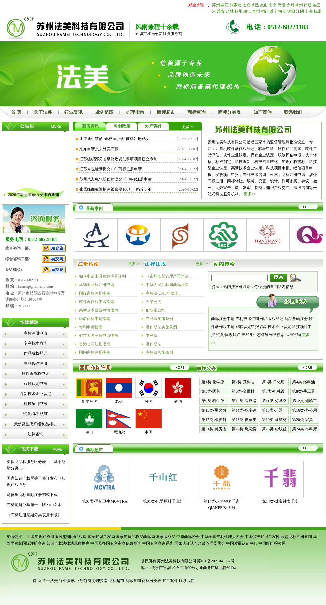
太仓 (246, 5)
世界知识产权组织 (42, 536)
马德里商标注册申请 (96, 285)
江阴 (300, 11)
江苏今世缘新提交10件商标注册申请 (110, 169)
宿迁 (265, 11)
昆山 (264, 5)
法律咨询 (35, 434)
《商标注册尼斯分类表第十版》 (34, 515)
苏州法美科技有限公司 (176, 561)
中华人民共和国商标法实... (169, 285)
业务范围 (104, 112)
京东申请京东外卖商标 (98, 149)
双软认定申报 (35, 383)
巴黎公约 (153, 301)
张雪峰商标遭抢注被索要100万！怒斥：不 (115, 189)
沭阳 (291, 11)
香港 (178, 401)
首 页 (16, 112)
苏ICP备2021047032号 (216, 561)
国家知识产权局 (101, 536)
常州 (299, 5)
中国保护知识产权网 (262, 536)
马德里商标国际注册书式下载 (32, 495)
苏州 (216, 5)
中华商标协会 (188, 536)
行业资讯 (73, 112)
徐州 (290, 5)
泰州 (256, 11)
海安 (282, 11)
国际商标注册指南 (94, 293)
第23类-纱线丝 (274, 429)
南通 (308, 5)
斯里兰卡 (89, 401)
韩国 (149, 401)
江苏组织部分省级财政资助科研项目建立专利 (118, 159)
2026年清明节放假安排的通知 (33, 197)
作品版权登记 (35, 353)
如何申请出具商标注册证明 (102, 276)
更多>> (188, 127)
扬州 (238, 11)
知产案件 (262, 112)
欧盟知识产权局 (73, 536)
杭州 (317, 11)
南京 (273, 5)
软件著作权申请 (35, 373)
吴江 (225, 5)
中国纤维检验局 (272, 543)
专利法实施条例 (159, 318)
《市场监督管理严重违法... (169, 276)
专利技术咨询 (35, 343)
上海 (309, 11)
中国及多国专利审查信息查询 (115, 543)
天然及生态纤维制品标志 (35, 424)
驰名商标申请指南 (94, 318)
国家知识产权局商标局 (135, 536)
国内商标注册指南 (94, 352)
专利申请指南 (90, 327)
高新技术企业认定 (35, 393)
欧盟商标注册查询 (296, 536)
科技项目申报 (35, 403)
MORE (56, 126)
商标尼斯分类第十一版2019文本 (34, 505)
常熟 (255, 5)
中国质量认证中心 (241, 543)
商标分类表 (229, 112)
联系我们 (293, 112)
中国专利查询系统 (157, 543)
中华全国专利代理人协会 (222, 536)
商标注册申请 (35, 333)
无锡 (281, 5)
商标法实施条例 (159, 352)
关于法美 (43, 112)
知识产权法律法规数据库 (68, 543)
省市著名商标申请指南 (98, 335)
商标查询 (196, 112)
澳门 (89, 432)
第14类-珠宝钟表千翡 (280, 501)
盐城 (230, 11)
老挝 (119, 401)
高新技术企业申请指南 (98, 310)
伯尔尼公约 (155, 310)
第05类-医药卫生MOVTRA (105, 501)
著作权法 (153, 344)
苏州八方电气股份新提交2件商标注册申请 (115, 179)
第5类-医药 (210, 391)
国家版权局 (165, 536)
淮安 (221, 11)
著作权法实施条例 (161, 327)
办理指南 (135, 112)
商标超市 (166, 112)
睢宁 (274, 11)
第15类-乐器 (272, 410)
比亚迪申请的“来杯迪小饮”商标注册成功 (114, 139)
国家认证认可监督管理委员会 (199, 543)
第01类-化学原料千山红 (163, 501)
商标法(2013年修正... (163, 293)
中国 (149, 432)
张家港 (235, 5)
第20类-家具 (302, 419)
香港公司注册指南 (94, 344)
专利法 (151, 335)
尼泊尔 (119, 432)
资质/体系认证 (35, 414)
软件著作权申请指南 (96, 301)
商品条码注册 (35, 363)
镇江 (247, 11)
